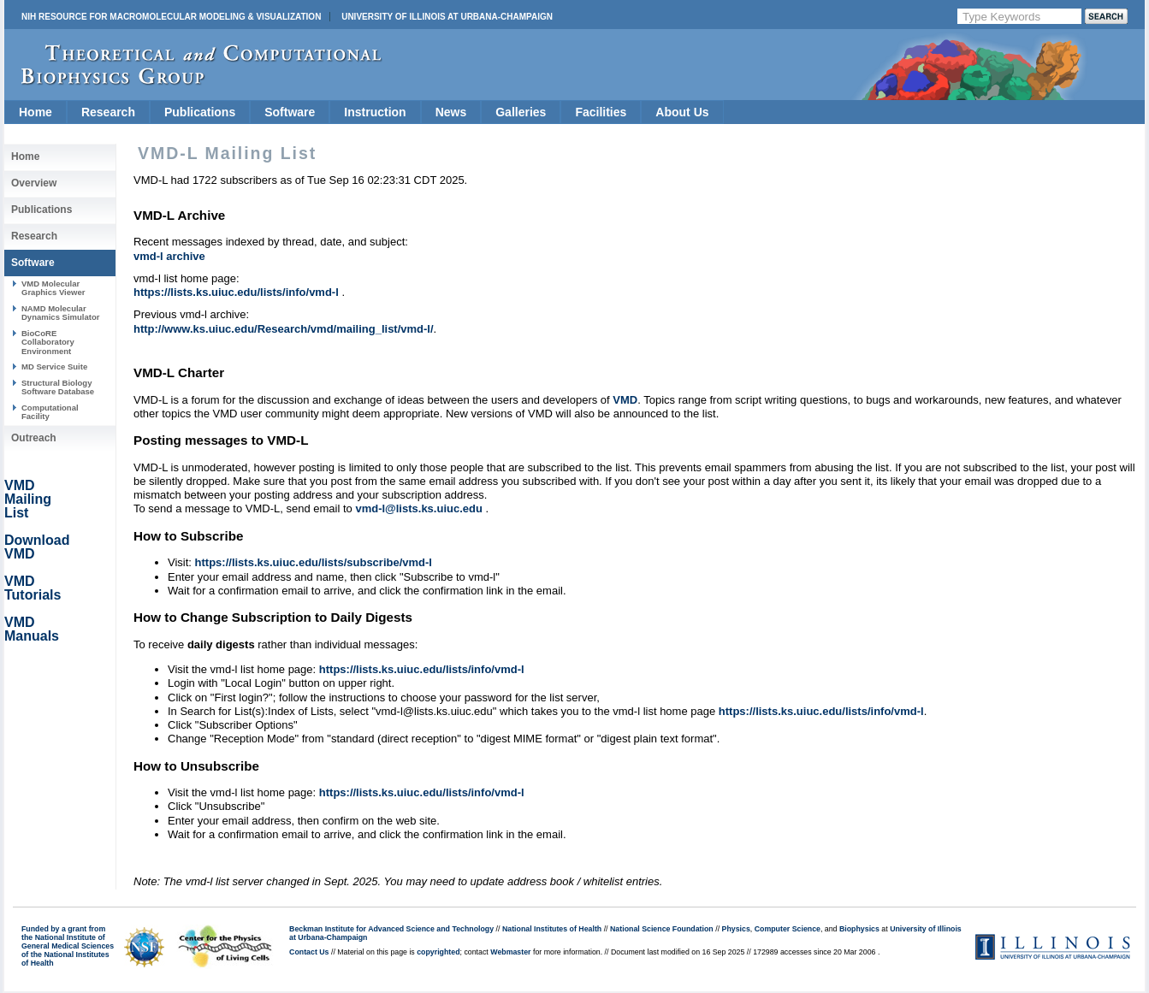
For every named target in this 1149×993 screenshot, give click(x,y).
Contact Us (309, 952)
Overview (33, 183)
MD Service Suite (54, 366)
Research (108, 112)
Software (289, 112)
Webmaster (510, 952)
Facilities (600, 112)
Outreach (33, 438)
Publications (199, 112)
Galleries (520, 112)
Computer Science (787, 929)
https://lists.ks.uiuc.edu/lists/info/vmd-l (237, 292)
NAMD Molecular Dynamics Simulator (60, 313)
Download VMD (36, 547)
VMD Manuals (31, 629)
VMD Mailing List (27, 499)
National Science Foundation (662, 929)
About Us (681, 112)
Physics (736, 929)
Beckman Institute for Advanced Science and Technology (391, 929)
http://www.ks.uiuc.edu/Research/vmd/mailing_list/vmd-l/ (283, 328)
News (451, 112)
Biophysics (859, 929)
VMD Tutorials (32, 588)
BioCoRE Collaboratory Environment (47, 342)
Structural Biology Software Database (57, 387)
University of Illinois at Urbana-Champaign (447, 16)
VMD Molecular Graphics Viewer (53, 288)
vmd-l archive (169, 256)
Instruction (375, 112)
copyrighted (438, 952)
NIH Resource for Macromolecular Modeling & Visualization (171, 16)
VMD (625, 399)
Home (35, 112)
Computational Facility (50, 412)
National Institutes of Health (551, 929)
